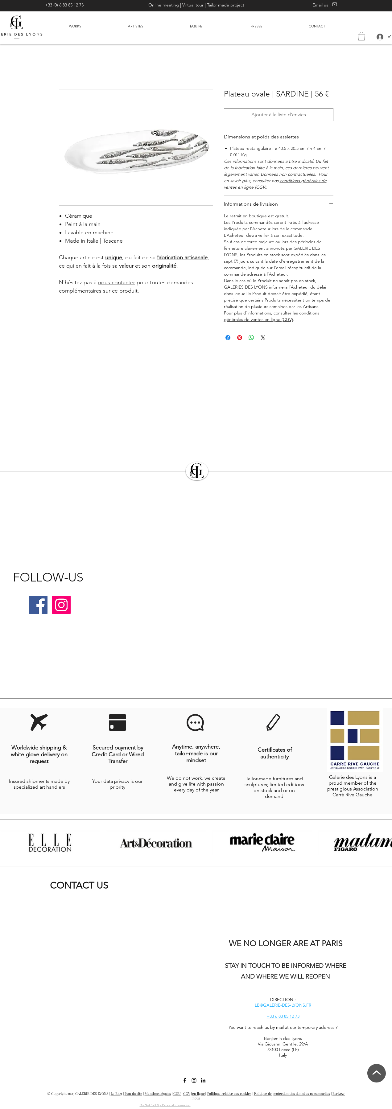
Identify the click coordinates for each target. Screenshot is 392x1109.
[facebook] (185, 1080)
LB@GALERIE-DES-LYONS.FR (283, 1005)
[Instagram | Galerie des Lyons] (61, 605)
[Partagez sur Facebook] (228, 337)
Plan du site (133, 1093)
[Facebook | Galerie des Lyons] (38, 605)
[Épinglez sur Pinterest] (239, 337)
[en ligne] (198, 1093)
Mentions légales (158, 1093)
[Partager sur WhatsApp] (251, 337)
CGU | (177, 1093)
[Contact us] (334, 4)
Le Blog (116, 1093)
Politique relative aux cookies (229, 1093)
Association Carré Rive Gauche (355, 792)
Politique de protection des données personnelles (292, 1093)
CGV (186, 1093)
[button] (361, 36)
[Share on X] (263, 337)
